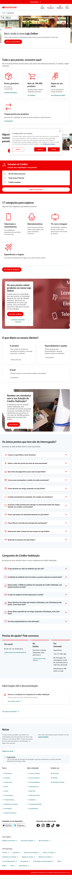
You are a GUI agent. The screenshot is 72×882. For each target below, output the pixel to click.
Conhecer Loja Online (10, 92)
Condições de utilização (10, 864)
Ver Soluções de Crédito (58, 95)
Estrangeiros (7, 815)
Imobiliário (31, 807)
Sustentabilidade (33, 789)
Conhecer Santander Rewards (20, 321)
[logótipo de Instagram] (43, 832)
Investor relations (33, 780)
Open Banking (24, 872)
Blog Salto (31, 798)
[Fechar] (60, 131)
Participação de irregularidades (43, 868)
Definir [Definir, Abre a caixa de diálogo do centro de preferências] (18, 149)
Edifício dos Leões (33, 802)
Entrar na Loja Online (13, 42)
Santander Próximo (57, 789)
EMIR (4, 872)
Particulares (7, 780)
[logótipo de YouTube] (58, 832)
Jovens (5, 798)
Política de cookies (49, 859)
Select (5, 793)
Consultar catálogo (15, 314)
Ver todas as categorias (12, 270)
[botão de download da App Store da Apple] (7, 832)
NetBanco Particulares (10, 847)
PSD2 (13, 872)
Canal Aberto (25, 868)
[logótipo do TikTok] (53, 832)
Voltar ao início (8, 758)
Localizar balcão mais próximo (39, 659)
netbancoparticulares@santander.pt (15, 652)
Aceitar (53, 149)
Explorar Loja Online (36, 189)
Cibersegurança (33, 793)
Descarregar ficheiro (14, 701)
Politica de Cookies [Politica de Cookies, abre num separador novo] (49, 144)
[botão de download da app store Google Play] (19, 832)
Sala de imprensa (33, 785)
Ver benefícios (8, 121)
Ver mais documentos (9, 712)
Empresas (6, 785)
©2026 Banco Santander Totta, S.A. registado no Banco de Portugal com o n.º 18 (50, 879)
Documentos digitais (28, 847)
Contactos (55, 780)
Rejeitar (40, 149)
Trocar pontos (13, 424)
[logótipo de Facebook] (38, 832)
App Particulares (44, 847)
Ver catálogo (31, 95)
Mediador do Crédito (46, 864)
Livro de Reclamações (9, 868)
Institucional (7, 789)
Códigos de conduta (28, 864)
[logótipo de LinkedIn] (48, 832)
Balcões (54, 785)
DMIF (60, 868)
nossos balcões (7, 750)
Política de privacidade (32, 859)
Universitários (7, 802)
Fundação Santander (34, 811)
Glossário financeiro (9, 820)
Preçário (5, 859)
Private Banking (8, 807)
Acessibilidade (32, 815)
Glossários (16, 859)
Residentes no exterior (10, 811)
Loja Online (10, 13)
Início (3, 13)
